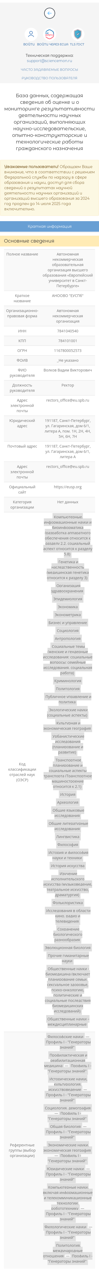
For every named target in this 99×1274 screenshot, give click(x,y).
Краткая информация (50, 226)
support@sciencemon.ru (49, 60)
